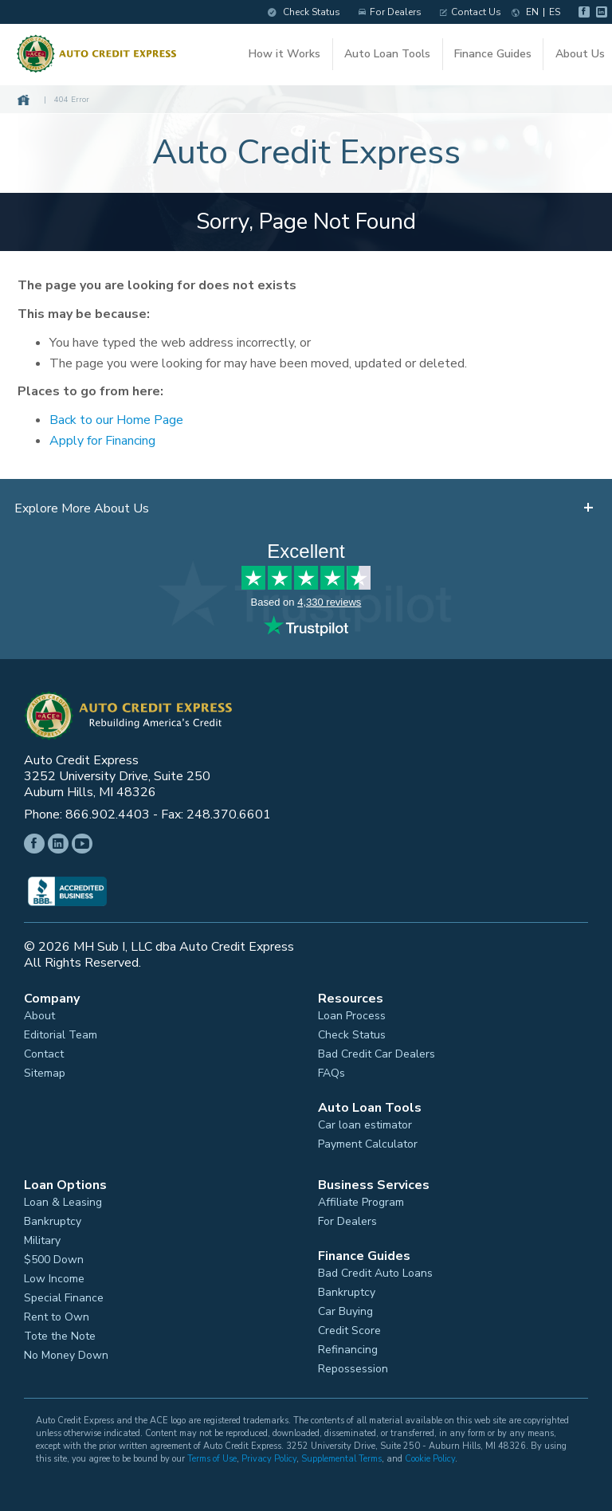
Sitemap (44, 1071)
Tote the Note (60, 1334)
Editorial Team (60, 1032)
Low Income (54, 1276)
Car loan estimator (365, 1123)
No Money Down (66, 1353)
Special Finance (64, 1295)
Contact (44, 1052)
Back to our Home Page (123, 418)
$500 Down (54, 1257)
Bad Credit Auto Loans (375, 1271)
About (39, 1013)
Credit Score (349, 1328)
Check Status (297, 12)
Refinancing (348, 1347)
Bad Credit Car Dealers (376, 1052)
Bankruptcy (52, 1219)
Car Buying (345, 1309)
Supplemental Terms (341, 1456)
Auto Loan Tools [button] (387, 58)
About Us (576, 58)
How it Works (286, 58)
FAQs (331, 1071)
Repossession (353, 1366)
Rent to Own (56, 1315)
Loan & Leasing (63, 1200)
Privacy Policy (268, 1456)
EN (525, 12)
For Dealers (382, 12)
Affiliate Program (361, 1200)
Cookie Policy (430, 1456)
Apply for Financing (110, 439)
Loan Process (352, 1013)
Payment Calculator (368, 1142)
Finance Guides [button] (490, 58)
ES (547, 12)
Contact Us (463, 12)
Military (42, 1238)
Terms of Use (212, 1456)
